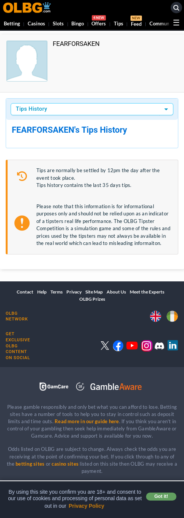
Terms (56, 292)
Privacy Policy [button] (86, 506)
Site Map (94, 292)
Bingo (77, 23)
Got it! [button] (161, 496)
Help (42, 292)
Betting (12, 23)
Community (162, 23)
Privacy (74, 292)
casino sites (65, 464)
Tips (118, 23)
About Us (116, 292)
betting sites (30, 464)
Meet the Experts (147, 292)
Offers (98, 22)
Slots (58, 23)
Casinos (36, 23)
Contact (25, 292)
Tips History (31, 109)
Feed (136, 22)
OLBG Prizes (92, 299)
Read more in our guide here (87, 421)
